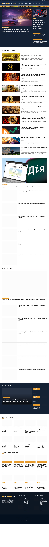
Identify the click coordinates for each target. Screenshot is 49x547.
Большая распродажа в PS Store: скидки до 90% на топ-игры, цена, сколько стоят (18, 452)
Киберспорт (31, 3)
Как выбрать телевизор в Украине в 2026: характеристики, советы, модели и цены (32, 253)
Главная (14, 3)
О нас (5, 0)
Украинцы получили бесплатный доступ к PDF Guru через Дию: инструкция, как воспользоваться (23, 209)
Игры (35, 3)
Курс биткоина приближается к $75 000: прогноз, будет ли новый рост (33, 118)
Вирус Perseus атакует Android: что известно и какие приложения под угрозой (31, 279)
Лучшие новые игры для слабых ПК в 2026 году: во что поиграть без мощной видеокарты (18, 468)
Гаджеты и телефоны (35, 412)
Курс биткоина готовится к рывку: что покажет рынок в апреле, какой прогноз (33, 144)
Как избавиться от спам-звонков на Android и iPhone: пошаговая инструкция (39, 24)
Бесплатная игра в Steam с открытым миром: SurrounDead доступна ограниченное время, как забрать (30, 453)
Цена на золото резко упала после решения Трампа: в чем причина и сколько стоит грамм (18, 509)
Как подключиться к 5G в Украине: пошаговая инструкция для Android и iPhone (31, 329)
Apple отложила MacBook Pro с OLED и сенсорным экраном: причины (36, 431)
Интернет (26, 3)
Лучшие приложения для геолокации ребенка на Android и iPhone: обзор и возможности (42, 490)
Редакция (2, 0)
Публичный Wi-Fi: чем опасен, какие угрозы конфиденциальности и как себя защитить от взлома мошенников (23, 324)
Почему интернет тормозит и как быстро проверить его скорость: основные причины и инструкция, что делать (32, 381)
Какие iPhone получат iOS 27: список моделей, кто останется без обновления (36, 423)
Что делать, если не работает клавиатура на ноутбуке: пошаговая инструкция (27, 524)
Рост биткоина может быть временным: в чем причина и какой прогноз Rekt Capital (33, 105)
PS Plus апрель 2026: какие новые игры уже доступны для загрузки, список (42, 452)
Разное (42, 3)
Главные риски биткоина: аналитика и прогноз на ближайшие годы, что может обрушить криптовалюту (33, 81)
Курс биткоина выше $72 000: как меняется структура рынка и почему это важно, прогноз (33, 93)
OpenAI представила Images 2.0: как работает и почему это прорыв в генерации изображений (31, 215)
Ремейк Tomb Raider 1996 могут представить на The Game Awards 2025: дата (43, 532)
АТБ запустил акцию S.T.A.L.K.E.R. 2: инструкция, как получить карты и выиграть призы (41, 468)
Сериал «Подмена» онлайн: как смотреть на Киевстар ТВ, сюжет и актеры (30, 509)
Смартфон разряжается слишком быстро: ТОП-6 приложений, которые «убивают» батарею (43, 524)
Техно (39, 3)
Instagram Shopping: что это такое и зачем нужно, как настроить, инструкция (18, 489)
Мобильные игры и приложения (5, 486)
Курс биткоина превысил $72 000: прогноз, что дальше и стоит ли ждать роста (33, 156)
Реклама (8, 0)
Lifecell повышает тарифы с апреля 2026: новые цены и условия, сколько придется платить (41, 509)
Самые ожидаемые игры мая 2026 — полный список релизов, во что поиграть (16, 30)
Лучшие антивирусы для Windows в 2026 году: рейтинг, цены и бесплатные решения (32, 266)
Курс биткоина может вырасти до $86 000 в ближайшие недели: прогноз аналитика (40, 42)
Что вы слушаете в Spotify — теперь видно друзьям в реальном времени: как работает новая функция (32, 355)
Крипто (18, 3)
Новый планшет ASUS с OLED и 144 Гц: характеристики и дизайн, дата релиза (36, 415)
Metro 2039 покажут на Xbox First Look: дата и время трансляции (6, 489)
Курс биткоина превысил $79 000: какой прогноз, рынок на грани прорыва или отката (33, 67)
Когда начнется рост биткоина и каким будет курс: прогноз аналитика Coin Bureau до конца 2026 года (34, 131)
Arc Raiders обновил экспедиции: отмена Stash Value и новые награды (30, 468)
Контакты (11, 0)
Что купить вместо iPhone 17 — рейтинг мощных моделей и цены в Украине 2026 (40, 35)
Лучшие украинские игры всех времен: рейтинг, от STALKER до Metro (6, 468)
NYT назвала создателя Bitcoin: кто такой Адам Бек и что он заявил (33, 169)
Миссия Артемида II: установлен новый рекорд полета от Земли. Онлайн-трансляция (31, 240)
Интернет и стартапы (5, 321)
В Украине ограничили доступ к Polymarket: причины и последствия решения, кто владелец (32, 342)
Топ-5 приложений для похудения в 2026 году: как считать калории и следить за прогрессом (30, 490)
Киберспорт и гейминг (5, 27)
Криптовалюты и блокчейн (38, 39)
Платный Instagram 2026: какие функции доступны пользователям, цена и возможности (27, 532)
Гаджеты (22, 3)
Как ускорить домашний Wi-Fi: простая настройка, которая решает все (31, 392)
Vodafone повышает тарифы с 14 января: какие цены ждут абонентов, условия (32, 367)
